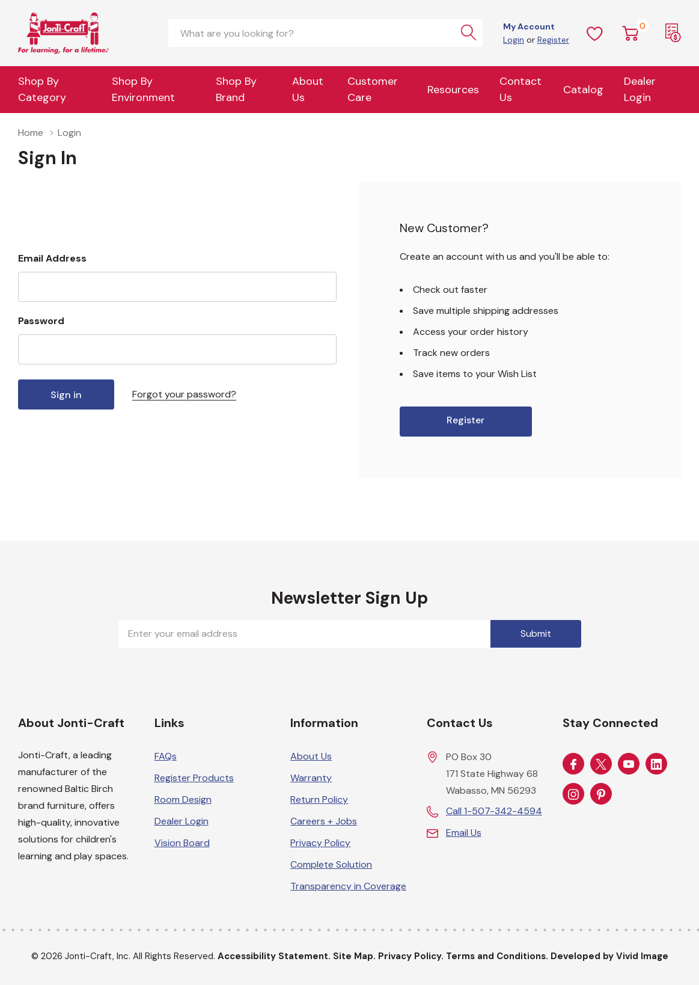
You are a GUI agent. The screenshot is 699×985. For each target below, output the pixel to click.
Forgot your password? (184, 394)
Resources (453, 89)
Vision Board (182, 842)
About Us (307, 89)
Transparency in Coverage (348, 886)
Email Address (52, 258)
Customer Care (372, 89)
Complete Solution (331, 864)
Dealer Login (181, 821)
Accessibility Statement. (274, 956)
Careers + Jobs (323, 821)
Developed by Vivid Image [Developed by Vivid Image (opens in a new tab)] (609, 956)
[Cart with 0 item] (630, 33)
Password (41, 321)
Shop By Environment (143, 89)
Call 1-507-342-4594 (494, 811)
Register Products (194, 778)
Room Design (183, 799)
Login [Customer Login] (513, 39)
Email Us (463, 832)
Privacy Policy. (411, 956)
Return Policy (319, 799)
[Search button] (469, 33)
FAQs (165, 756)
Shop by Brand (236, 89)
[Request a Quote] (673, 33)
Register (553, 39)
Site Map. (354, 956)
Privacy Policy (320, 842)
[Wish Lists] (595, 33)
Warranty (311, 778)
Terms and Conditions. (497, 956)
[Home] (84, 33)
